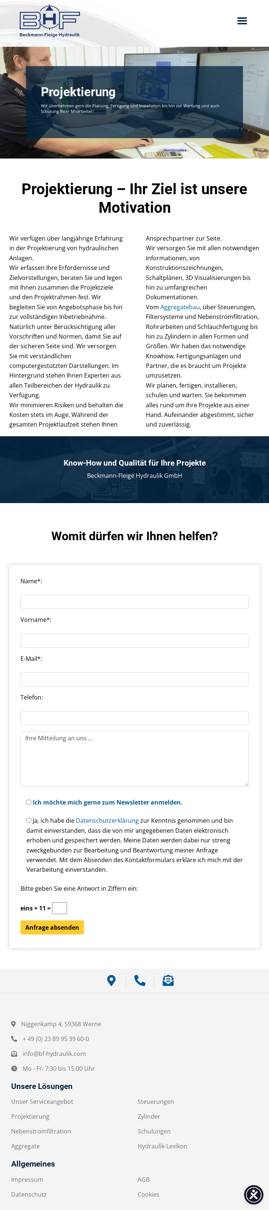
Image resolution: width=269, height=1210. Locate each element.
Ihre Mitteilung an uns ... (134, 759)
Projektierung (30, 1116)
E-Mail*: (31, 659)
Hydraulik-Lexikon (163, 1146)
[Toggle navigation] (242, 21)
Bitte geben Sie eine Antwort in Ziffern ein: (79, 888)
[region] (134, 102)
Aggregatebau (180, 307)
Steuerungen (156, 1102)
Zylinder (149, 1116)
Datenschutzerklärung (107, 820)
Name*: (31, 581)
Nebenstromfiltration (41, 1131)
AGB (144, 1179)
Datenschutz (29, 1194)
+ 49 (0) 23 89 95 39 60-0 (56, 1039)
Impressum (27, 1179)
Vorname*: (35, 620)
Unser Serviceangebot (42, 1102)
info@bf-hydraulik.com (54, 1054)
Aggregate (25, 1146)
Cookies (149, 1194)
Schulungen (154, 1131)
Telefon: (31, 697)
